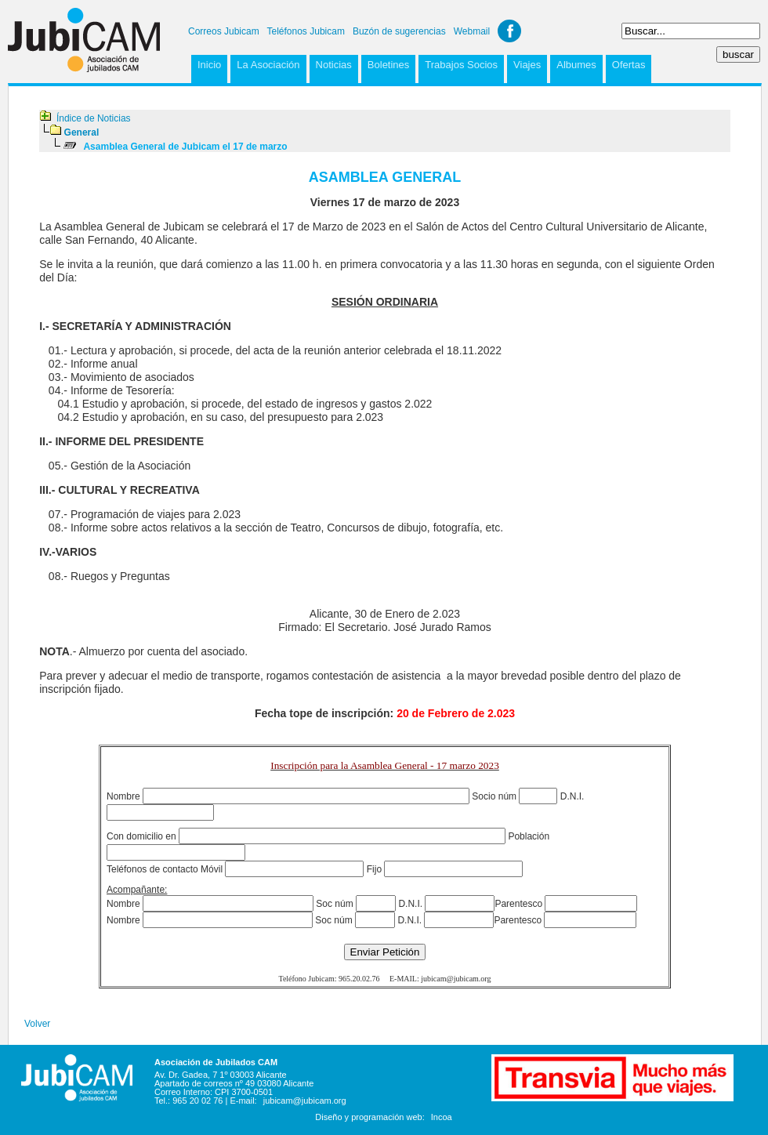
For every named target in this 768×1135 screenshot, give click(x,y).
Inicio (209, 65)
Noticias (334, 65)
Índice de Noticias (93, 118)
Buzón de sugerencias (399, 31)
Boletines (388, 65)
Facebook (509, 31)
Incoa (441, 1117)
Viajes (527, 65)
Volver (37, 1023)
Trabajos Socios (461, 65)
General (82, 132)
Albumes (576, 65)
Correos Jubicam (223, 31)
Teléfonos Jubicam (306, 31)
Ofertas (629, 65)
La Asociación (268, 65)
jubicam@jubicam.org (304, 1100)
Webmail (472, 31)
